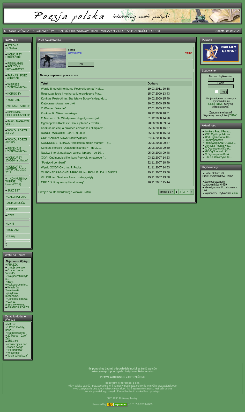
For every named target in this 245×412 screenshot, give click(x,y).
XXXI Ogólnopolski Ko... (218, 134)
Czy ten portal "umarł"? (14, 272)
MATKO (12, 324)
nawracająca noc (17, 344)
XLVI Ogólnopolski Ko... (218, 137)
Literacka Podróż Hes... (217, 145)
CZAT (11, 215)
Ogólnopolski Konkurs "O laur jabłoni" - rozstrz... (71, 123)
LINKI (11, 223)
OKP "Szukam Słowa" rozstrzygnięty (64, 137)
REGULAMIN (40, 30)
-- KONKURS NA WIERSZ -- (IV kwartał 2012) (16, 181)
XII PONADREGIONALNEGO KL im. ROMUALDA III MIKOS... (80, 172)
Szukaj (11, 236)
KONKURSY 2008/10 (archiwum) (16, 159)
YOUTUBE (14, 99)
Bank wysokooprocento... (16, 283)
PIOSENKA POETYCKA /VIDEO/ (17, 114)
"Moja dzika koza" (18, 355)
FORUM (155, 30)
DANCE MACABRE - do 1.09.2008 (63, 132)
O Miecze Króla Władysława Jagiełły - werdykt (70, 118)
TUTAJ (233, 115)
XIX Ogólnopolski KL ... (217, 151)
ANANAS (12, 341)
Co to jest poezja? (18, 298)
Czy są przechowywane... (15, 303)
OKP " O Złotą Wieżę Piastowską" (62, 182)
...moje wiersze (16, 267)
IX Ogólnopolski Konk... (217, 148)
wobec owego (15, 347)
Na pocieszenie (16, 332)
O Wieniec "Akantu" (53, 108)
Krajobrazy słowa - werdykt (58, 103)
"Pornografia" (15, 350)
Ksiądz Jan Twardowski (12, 289)
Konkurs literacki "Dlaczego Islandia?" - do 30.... (71, 147)
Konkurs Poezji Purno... (218, 131)
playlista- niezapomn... (12, 294)
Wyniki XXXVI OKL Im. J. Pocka (61, 167)
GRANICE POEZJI (18, 307)
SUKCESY (14, 190)
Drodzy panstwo (213, 140)
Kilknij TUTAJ (215, 104)
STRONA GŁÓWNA (16, 30)
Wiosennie (14, 352)
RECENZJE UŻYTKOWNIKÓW (16, 150)
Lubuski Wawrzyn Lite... (218, 157)
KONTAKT (13, 230)
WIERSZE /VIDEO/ (18, 106)
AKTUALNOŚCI (137, 30)
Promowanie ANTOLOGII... (219, 142)
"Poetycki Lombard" (53, 162)
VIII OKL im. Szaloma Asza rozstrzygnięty (67, 177)
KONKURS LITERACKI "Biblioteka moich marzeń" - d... (76, 142)
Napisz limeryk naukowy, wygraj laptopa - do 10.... (72, 152)
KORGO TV (14, 93)
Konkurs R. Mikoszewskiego (59, 113)
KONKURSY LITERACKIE (13, 56)
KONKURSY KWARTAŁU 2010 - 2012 (16, 169)
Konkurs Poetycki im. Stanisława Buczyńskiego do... (74, 98)
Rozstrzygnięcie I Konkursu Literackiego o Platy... (72, 93)
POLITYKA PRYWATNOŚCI (14, 68)
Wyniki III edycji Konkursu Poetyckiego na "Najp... (72, 88)
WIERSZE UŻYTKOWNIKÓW (70, 30)
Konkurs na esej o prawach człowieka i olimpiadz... (73, 128)
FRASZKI (13, 264)
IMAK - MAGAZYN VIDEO (107, 30)
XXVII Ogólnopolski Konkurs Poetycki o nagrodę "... (73, 157)
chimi (235, 193)
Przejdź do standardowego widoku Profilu (65, 192)
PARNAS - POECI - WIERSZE (16, 77)
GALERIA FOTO (17, 196)
